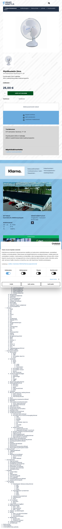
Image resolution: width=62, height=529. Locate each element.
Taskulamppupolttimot (17, 348)
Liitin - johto (16, 509)
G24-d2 (12, 345)
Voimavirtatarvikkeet (19, 414)
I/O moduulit (14, 500)
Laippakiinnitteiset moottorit (25, 430)
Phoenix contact (18, 520)
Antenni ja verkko (15, 407)
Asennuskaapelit (15, 476)
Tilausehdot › (31, 173)
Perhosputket (14, 332)
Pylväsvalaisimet (18, 293)
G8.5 (11, 339)
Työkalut (12, 391)
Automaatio (10, 481)
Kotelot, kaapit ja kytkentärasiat (23, 431)
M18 (17, 488)
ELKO (14, 357)
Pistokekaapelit (14, 505)
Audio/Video (13, 472)
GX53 (11, 324)
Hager (15, 379)
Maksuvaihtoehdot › (33, 169)
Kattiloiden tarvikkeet (16, 466)
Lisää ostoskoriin (21, 93)
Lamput (8, 308)
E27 (11, 310)
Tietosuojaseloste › (49, 171)
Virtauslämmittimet (16, 462)
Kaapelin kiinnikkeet (16, 444)
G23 (11, 343)
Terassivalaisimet (18, 288)
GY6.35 (12, 335)
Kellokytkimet (17, 395)
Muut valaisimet (15, 300)
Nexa (14, 362)
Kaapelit (9, 470)
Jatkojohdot (13, 474)
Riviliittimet (13, 517)
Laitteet (43, 8)
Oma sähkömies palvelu (10, 527)
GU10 (11, 309)
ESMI (14, 390)
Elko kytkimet (17, 372)
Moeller (18, 419)
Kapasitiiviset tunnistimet (21, 491)
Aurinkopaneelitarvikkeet (18, 441)
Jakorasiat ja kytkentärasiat (18, 402)
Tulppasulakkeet (15, 450)
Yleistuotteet (34, 8)
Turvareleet (16, 515)
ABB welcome (14, 406)
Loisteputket (14, 327)
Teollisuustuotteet (15, 413)
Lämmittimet (10, 460)
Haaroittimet (17, 508)
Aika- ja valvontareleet (20, 513)
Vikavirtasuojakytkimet (17, 382)
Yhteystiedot (7, 526)
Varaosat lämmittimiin (17, 468)
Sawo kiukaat (17, 458)
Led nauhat (13, 304)
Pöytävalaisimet (15, 306)
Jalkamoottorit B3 (22, 429)
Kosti (17, 366)
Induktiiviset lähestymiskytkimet (23, 484)
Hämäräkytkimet (18, 396)
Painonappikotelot (19, 434)
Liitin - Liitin (16, 507)
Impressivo (19, 367)
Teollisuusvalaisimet (16, 296)
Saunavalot (13, 294)
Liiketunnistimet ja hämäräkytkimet (21, 440)
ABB (14, 355)
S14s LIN (12, 328)
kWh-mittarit (17, 394)
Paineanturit (17, 497)
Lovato (18, 418)
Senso (15, 371)
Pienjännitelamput (15, 323)
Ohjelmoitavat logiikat (17, 504)
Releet (12, 442)
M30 (17, 487)
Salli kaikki (51, 284)
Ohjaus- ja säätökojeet (17, 511)
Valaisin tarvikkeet (15, 301)
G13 (11, 329)
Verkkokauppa (24, 8)
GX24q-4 (13, 340)
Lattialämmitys (14, 469)
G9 (10, 313)
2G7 (11, 325)
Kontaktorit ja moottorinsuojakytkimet (25, 415)
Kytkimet (12, 359)
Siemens (15, 384)
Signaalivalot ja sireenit (20, 437)
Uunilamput (13, 319)
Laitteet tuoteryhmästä (14, 152)
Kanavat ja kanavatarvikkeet (19, 446)
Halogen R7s (14, 320)
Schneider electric (19, 356)
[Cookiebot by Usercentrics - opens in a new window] (53, 244)
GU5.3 (11, 314)
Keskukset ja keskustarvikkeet (19, 399)
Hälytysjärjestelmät (16, 383)
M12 (17, 485)
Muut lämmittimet (15, 465)
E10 (11, 312)
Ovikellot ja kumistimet (17, 411)
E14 (11, 317)
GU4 (11, 347)
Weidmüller (16, 519)
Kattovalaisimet (18, 289)
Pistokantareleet (18, 516)
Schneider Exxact (18, 370)
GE (14, 378)
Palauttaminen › (49, 168)
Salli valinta (31, 284)
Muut (11, 337)
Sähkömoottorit (18, 427)
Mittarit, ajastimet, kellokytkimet (20, 392)
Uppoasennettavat (19, 405)
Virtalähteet (13, 523)
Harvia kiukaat (17, 456)
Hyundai (15, 375)
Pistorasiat (13, 352)
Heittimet (13, 297)
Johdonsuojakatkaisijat (17, 374)
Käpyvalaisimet (18, 292)
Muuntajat (13, 302)
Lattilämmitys (14, 410)
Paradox (15, 386)
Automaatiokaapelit (16, 480)
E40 (11, 321)
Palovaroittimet (18, 388)
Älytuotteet (13, 445)
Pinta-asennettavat (19, 403)
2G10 (11, 341)
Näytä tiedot (53, 279)
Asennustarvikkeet (12, 351)
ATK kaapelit (14, 477)
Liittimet (12, 400)
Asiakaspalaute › (49, 173)
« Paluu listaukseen (11, 8)
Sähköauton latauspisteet (18, 438)
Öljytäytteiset (14, 461)
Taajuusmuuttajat (15, 522)
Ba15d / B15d (13, 349)
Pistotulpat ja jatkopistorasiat (19, 448)
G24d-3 (12, 344)
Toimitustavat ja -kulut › (34, 171)
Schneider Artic (18, 368)
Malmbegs (16, 376)
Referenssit (6, 524)
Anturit (12, 483)
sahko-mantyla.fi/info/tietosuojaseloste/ (22, 264)
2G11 (11, 331)
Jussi (17, 364)
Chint (18, 421)
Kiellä (11, 284)
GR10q (12, 333)
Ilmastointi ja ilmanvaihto (17, 409)
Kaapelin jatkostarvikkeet (18, 479)
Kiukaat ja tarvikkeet (16, 454)
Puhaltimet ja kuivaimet (17, 464)
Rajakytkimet (17, 433)
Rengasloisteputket (16, 336)
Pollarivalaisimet (18, 290)
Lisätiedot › (6, 83)
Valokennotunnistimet (20, 496)
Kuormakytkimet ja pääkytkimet (23, 435)
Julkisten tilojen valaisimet (18, 305)
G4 (11, 316)
